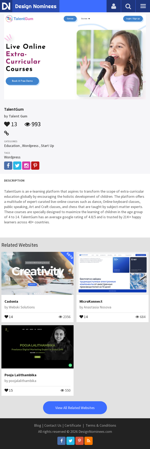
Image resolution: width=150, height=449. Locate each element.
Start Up (47, 145)
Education (12, 145)
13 (10, 122)
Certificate (73, 425)
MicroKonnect (91, 301)
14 (9, 316)
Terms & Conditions (101, 425)
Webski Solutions (22, 307)
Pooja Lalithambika (20, 375)
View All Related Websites (75, 407)
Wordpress (30, 145)
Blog (37, 425)
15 (9, 390)
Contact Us (52, 425)
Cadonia (11, 301)
